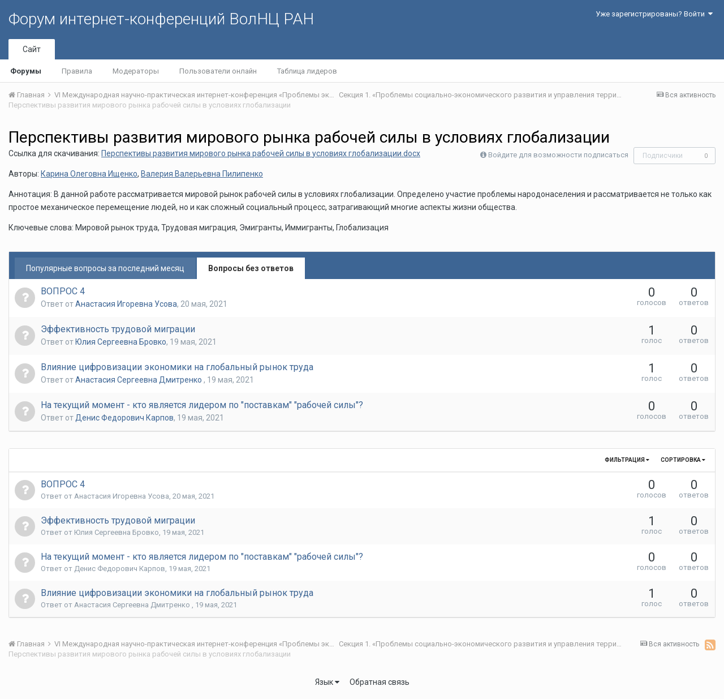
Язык (327, 682)
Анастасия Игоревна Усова (126, 303)
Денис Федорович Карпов (124, 417)
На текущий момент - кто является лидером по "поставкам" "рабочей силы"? (202, 405)
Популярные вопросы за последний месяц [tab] (105, 268)
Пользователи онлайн (218, 71)
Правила (77, 71)
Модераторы (136, 71)
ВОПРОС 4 (63, 291)
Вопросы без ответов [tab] (251, 268)
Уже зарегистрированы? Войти (654, 14)
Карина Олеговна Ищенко (89, 173)
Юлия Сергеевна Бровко (120, 341)
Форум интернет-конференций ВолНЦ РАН (161, 19)
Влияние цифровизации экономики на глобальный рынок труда (177, 367)
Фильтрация (627, 460)
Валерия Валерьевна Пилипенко (202, 173)
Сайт (32, 49)
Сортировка (683, 460)
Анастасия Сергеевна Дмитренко (139, 379)
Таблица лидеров (307, 71)
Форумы (25, 71)
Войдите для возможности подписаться (558, 155)
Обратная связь (380, 682)
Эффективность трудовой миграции (118, 329)
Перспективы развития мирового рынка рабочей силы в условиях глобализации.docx (260, 153)
